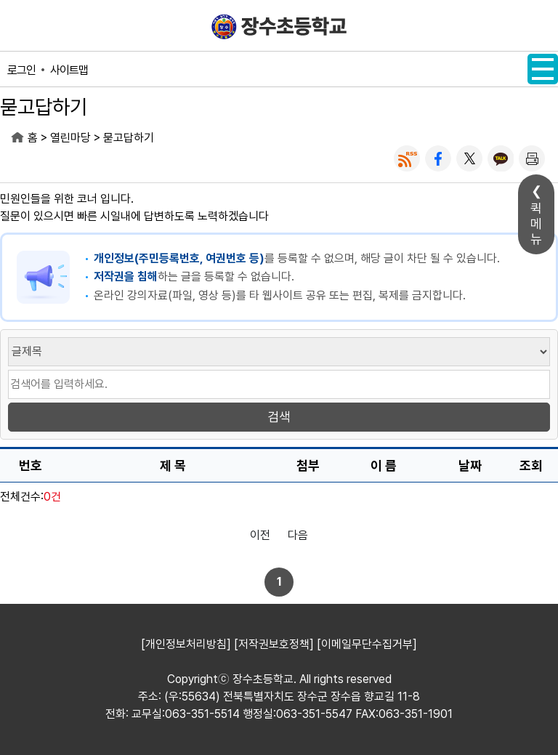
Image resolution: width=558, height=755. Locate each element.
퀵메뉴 (536, 223)
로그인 (21, 70)
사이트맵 (69, 70)
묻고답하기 (128, 138)
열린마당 (70, 138)
